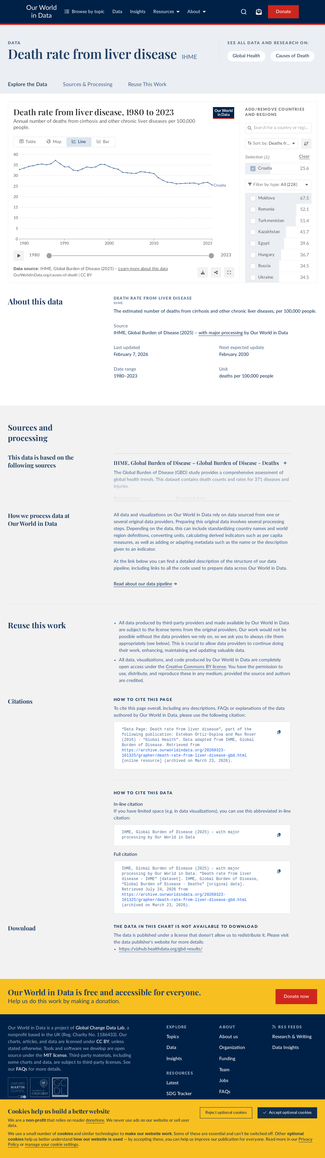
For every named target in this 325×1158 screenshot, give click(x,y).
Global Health (246, 56)
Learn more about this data (143, 269)
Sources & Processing (87, 84)
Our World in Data (41, 12)
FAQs (21, 1080)
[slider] (49, 255)
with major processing (221, 333)
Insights (137, 11)
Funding (227, 1070)
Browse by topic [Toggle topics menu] (85, 11)
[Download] (203, 272)
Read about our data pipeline (145, 584)
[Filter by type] (278, 184)
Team (224, 1081)
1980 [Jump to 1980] (34, 255)
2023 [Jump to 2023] (226, 255)
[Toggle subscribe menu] (258, 11)
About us (228, 1048)
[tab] (27, 141)
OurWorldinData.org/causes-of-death (45, 275)
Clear (304, 157)
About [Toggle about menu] (196, 11)
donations (95, 1120)
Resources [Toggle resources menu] (166, 11)
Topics (172, 1048)
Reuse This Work (147, 84)
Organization (232, 1059)
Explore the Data (27, 84)
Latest (172, 1094)
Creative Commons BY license (196, 667)
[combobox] (244, 12)
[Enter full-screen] (229, 272)
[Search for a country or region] (278, 128)
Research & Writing (292, 1048)
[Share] (216, 272)
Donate (283, 11)
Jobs (223, 1092)
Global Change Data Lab (100, 1039)
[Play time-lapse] (18, 255)
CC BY (86, 275)
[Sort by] (271, 143)
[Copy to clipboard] (271, 732)
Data (117, 11)
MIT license (55, 1066)
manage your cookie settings (51, 1145)
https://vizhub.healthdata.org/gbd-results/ (160, 960)
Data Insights (285, 1059)
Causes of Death (292, 56)
